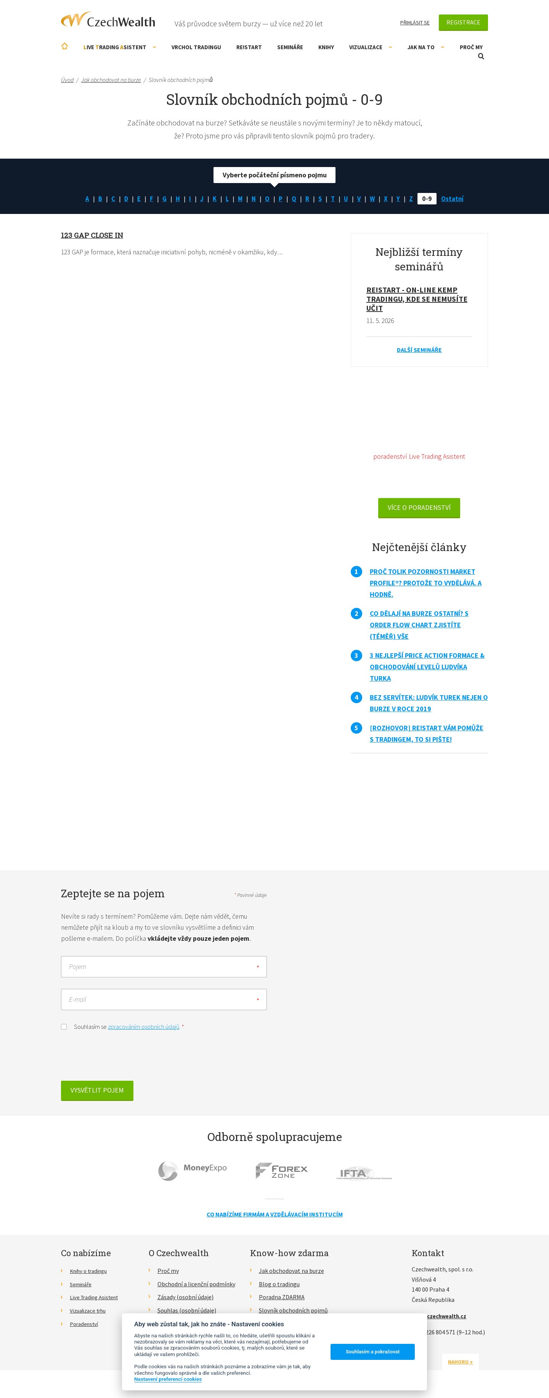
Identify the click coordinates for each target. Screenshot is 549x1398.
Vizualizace (370, 47)
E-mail (77, 1001)
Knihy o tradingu (91, 1273)
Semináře (290, 47)
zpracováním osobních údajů (143, 1029)
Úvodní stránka (64, 46)
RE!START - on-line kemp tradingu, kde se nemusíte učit (416, 299)
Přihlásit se (415, 22)
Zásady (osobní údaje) (185, 1299)
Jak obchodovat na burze (291, 1273)
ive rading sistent (119, 47)
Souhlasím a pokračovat (373, 1352)
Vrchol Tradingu (196, 47)
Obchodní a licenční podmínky (196, 1286)
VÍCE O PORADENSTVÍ (419, 509)
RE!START (249, 47)
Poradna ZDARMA (282, 1299)
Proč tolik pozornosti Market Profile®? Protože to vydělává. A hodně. (426, 584)
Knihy (326, 47)
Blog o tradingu (279, 1286)
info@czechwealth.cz (442, 1318)
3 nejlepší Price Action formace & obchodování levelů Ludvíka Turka (427, 668)
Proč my (471, 47)
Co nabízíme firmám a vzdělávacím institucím (275, 1217)
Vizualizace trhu (90, 1312)
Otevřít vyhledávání (481, 56)
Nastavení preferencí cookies (168, 1379)
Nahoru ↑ (469, 1364)
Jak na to (426, 47)
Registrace (463, 22)
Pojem (77, 968)
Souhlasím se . (122, 1028)
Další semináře (419, 350)
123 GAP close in (94, 235)
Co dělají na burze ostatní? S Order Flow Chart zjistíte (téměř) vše (419, 626)
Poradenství (85, 1326)
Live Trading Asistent (97, 1299)
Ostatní (456, 198)
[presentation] (119, 1060)
